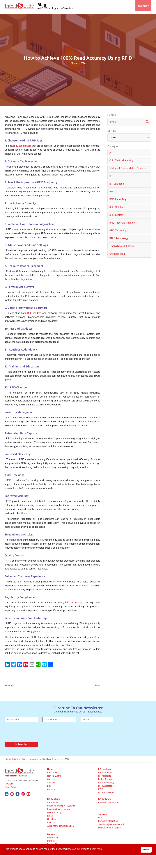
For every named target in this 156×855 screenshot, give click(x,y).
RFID (112, 191)
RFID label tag (117, 199)
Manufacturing (54, 812)
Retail (50, 816)
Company (51, 834)
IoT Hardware (104, 769)
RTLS (100, 789)
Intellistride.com (11, 759)
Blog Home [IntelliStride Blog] (142, 7)
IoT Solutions (53, 799)
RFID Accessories (106, 786)
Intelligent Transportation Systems (127, 168)
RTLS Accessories (106, 792)
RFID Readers (104, 776)
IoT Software (104, 799)
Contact (51, 789)
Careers (51, 779)
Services (102, 814)
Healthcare (52, 819)
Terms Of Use (10, 784)
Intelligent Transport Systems (61, 805)
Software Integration (108, 821)
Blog (23, 759)
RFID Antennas (105, 772)
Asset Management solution (60, 826)
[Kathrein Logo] (16, 776)
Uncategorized (117, 253)
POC (100, 817)
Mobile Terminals (106, 779)
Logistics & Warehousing (59, 809)
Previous (9, 685)
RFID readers (34, 313)
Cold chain (52, 822)
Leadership (52, 837)
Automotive (52, 802)
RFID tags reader (22, 145)
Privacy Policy (10, 787)
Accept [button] (146, 849)
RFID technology (74, 602)
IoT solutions (116, 183)
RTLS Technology (118, 238)
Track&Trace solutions (121, 246)
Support (51, 782)
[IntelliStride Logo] (19, 7)
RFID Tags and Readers (122, 222)
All (110, 152)
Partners (51, 841)
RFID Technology (118, 230)
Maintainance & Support (109, 827)
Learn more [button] (96, 849)
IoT (111, 176)
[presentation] (28, 733)
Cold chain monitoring (121, 160)
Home (50, 769)
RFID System (116, 214)
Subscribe (21, 744)
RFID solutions (117, 207)
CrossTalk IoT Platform (109, 802)
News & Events (54, 776)
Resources (52, 772)
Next (97, 685)
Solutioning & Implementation (112, 824)
